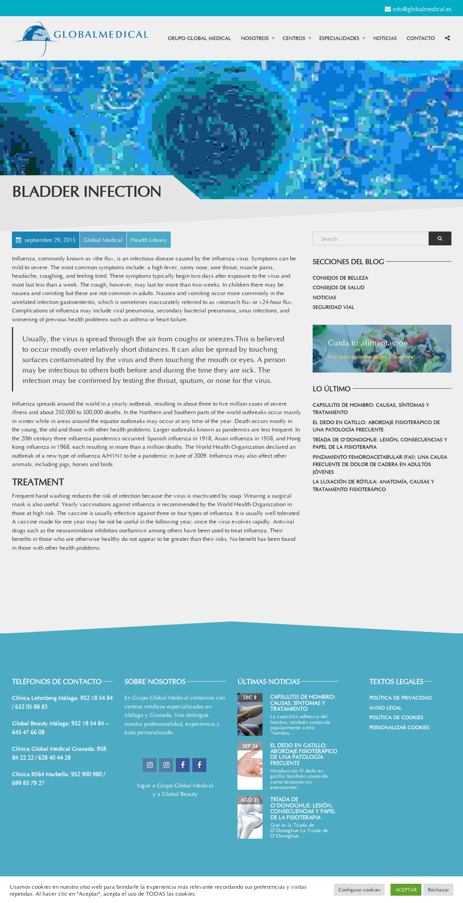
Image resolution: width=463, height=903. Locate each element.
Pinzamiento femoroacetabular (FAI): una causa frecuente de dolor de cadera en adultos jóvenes (380, 464)
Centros (294, 38)
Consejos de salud (338, 287)
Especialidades (339, 38)
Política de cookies (396, 717)
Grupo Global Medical (199, 38)
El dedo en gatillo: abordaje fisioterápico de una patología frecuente (376, 426)
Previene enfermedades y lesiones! (371, 356)
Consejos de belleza (340, 277)
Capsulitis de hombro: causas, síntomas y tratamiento (371, 408)
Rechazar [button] (438, 889)
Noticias (385, 38)
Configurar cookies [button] (359, 889)
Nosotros (255, 38)
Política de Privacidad (400, 697)
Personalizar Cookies (399, 727)
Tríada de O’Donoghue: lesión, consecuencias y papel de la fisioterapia (380, 443)
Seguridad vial (333, 307)
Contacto (421, 38)
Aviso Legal (385, 707)
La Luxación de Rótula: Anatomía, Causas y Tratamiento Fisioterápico (373, 485)
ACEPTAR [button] (406, 889)
